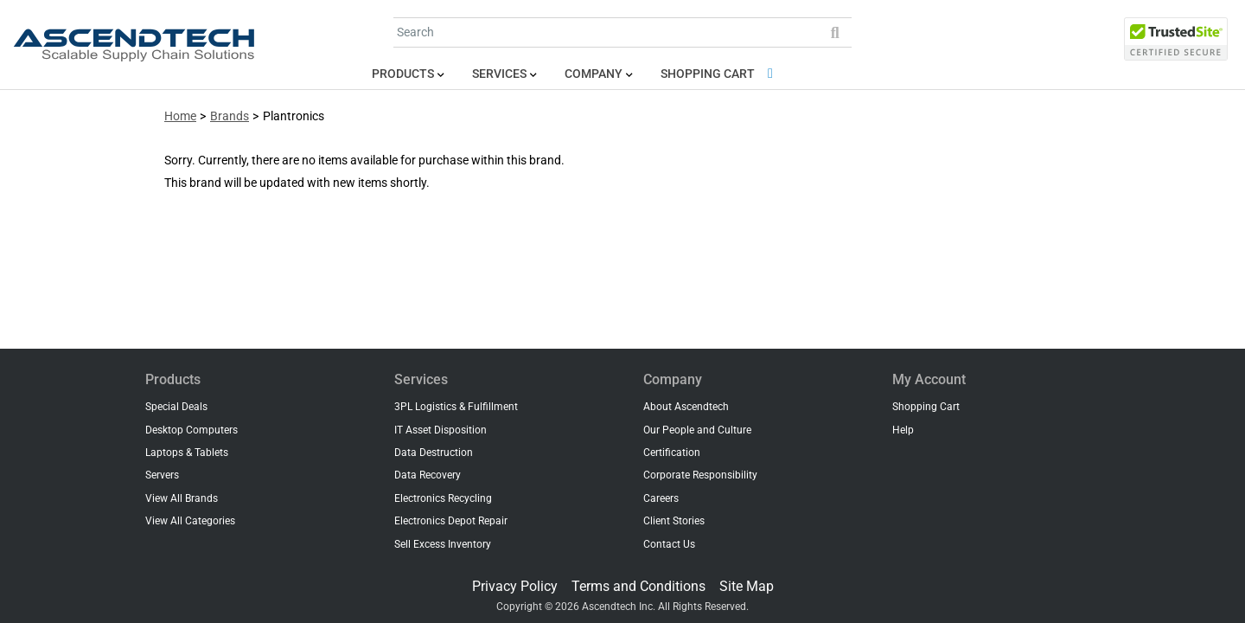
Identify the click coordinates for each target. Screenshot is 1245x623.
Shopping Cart (720, 74)
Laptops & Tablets (186, 452)
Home (180, 116)
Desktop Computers (191, 430)
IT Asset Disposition (440, 430)
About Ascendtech (686, 407)
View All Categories (190, 521)
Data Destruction (433, 452)
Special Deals (176, 407)
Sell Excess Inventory (442, 544)
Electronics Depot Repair (451, 521)
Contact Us (669, 544)
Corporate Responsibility (700, 475)
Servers (162, 475)
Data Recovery (427, 475)
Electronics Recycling (443, 498)
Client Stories (674, 521)
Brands (229, 116)
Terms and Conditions (638, 586)
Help (903, 430)
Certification (671, 452)
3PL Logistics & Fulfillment (456, 407)
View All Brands (181, 498)
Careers (661, 498)
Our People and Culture (697, 430)
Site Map (746, 586)
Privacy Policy (515, 586)
